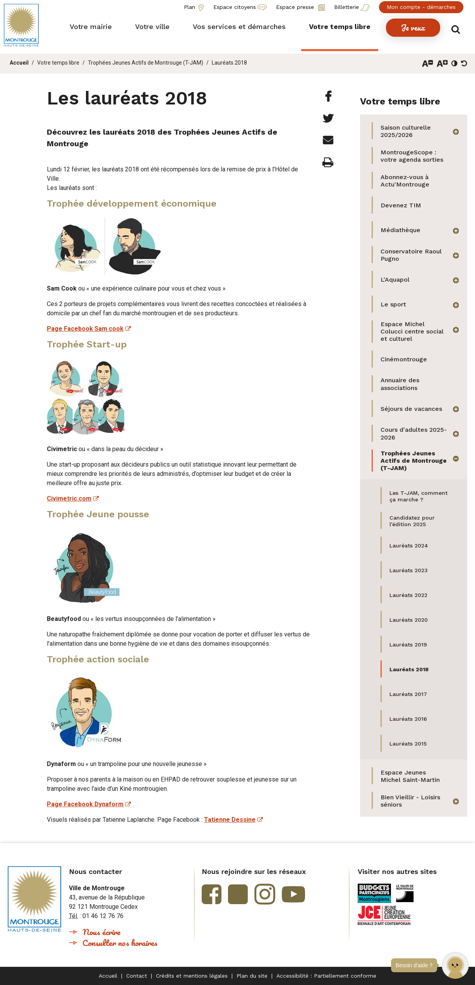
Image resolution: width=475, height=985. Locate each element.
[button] (455, 965)
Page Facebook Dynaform (85, 804)
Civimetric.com (69, 498)
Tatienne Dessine (230, 819)
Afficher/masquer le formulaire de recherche (458, 27)
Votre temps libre (58, 63)
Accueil (19, 63)
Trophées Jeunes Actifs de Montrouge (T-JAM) (145, 63)
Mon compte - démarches (421, 7)
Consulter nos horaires (120, 942)
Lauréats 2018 (229, 63)
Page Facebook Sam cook (85, 328)
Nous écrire (101, 932)
